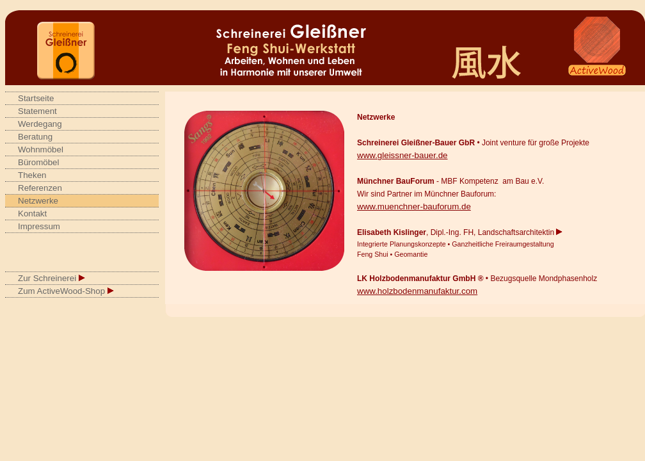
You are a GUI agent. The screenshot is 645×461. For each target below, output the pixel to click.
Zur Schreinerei (51, 278)
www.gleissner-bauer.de (402, 155)
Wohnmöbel (40, 149)
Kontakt (32, 213)
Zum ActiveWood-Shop (66, 291)
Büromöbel (38, 162)
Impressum (39, 226)
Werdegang (40, 124)
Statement (37, 111)
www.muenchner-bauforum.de (414, 206)
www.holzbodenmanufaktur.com (417, 291)
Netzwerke (38, 201)
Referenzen (40, 188)
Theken (32, 175)
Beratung (35, 137)
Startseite (36, 98)
